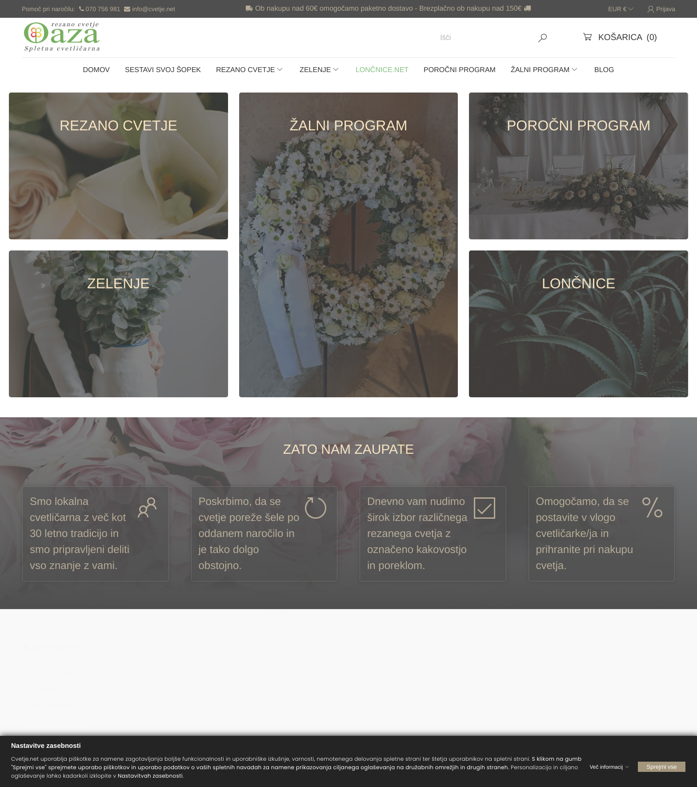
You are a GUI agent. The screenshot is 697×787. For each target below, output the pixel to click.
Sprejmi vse (662, 766)
